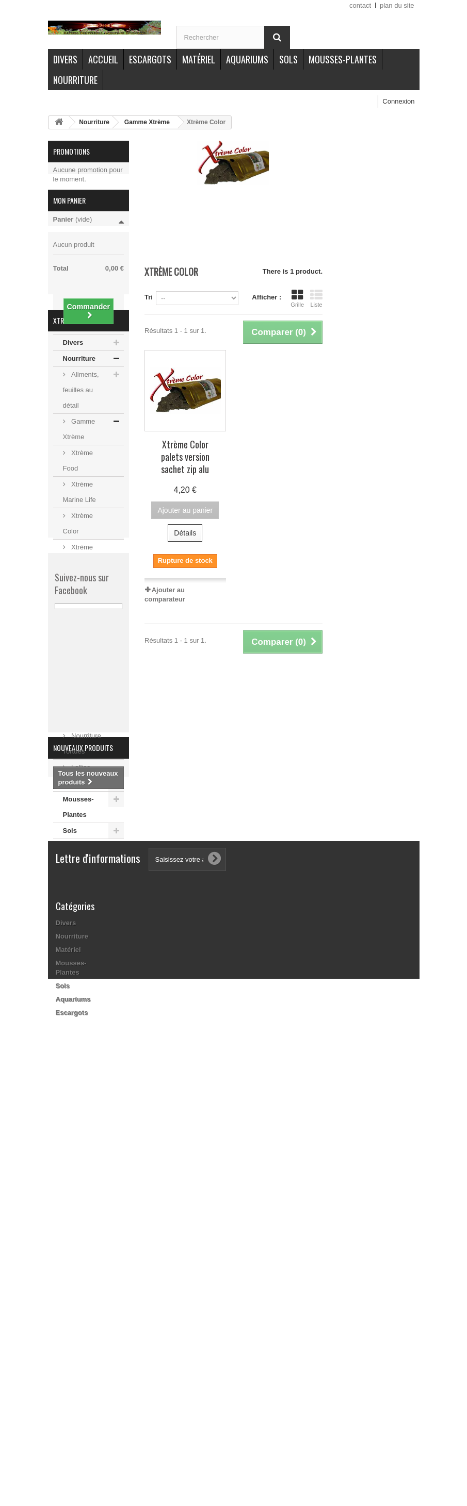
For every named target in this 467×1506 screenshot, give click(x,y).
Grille (297, 298)
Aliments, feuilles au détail (81, 455)
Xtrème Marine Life (79, 557)
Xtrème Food (78, 526)
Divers (65, 59)
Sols (288, 59)
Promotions (71, 151)
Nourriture (75, 80)
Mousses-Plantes (343, 59)
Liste (316, 298)
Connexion (398, 101)
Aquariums (247, 59)
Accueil (103, 59)
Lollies (80, 832)
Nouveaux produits (83, 1156)
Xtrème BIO (88, 706)
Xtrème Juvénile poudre (78, 628)
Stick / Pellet (89, 754)
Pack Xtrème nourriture (77, 675)
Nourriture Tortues (82, 809)
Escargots (150, 59)
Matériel (198, 59)
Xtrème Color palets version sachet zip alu (185, 457)
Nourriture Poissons (82, 777)
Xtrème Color (78, 588)
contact (360, 5)
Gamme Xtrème (147, 122)
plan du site (397, 5)
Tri (148, 297)
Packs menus (76, 730)
